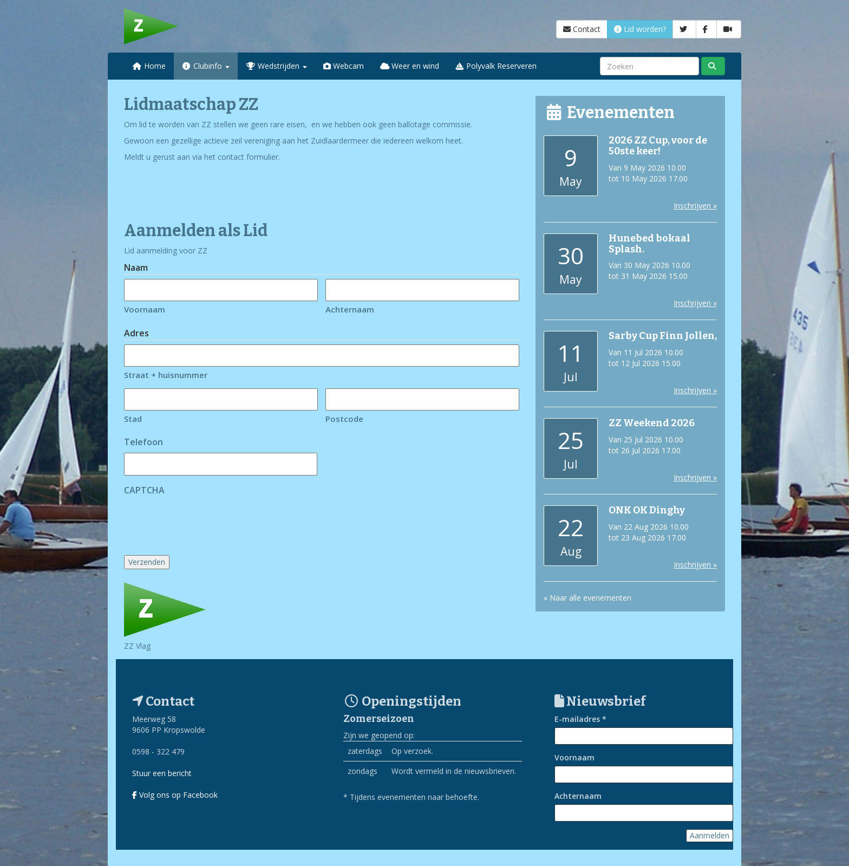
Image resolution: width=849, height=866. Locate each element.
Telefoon (143, 442)
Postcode (344, 418)
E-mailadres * (580, 719)
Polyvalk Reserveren (496, 66)
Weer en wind (410, 66)
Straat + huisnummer (165, 374)
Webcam (343, 66)
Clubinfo (206, 66)
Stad (133, 418)
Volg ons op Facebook (175, 795)
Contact (581, 29)
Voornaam (144, 309)
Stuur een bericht (162, 773)
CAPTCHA (144, 490)
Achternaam (349, 309)
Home (149, 66)
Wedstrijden (276, 66)
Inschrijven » (695, 205)
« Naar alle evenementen (587, 597)
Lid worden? (640, 29)
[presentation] (206, 522)
